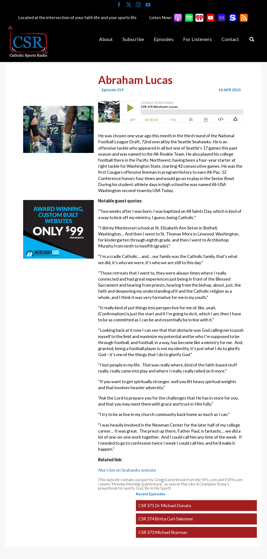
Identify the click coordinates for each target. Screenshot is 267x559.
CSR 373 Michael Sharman (162, 532)
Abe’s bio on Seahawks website (127, 470)
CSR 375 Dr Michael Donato (164, 505)
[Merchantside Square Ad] (58, 203)
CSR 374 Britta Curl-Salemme (165, 518)
